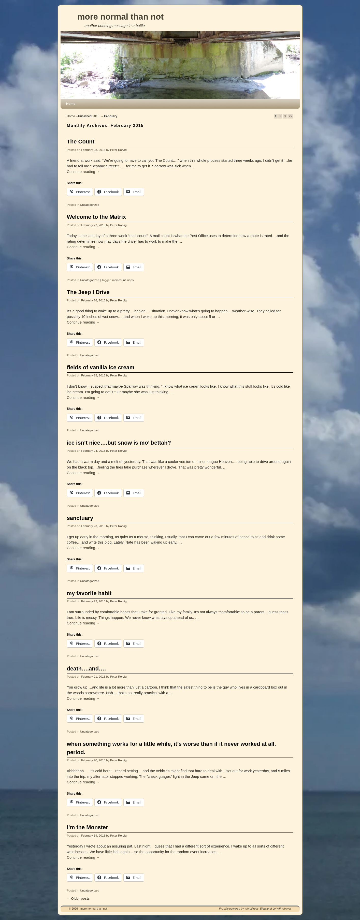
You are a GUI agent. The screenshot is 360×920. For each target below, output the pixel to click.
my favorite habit (89, 593)
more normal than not (120, 16)
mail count (119, 280)
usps (130, 280)
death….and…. (86, 668)
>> (290, 116)
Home (71, 104)
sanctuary (80, 518)
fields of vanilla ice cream (101, 367)
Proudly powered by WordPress (238, 908)
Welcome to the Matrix (96, 217)
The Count (80, 141)
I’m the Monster (87, 827)
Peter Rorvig (118, 149)
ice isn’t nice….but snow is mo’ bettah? (119, 443)
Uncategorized (89, 204)
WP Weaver (283, 908)
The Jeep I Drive (88, 292)
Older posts (78, 898)
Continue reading (83, 172)
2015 (95, 116)
